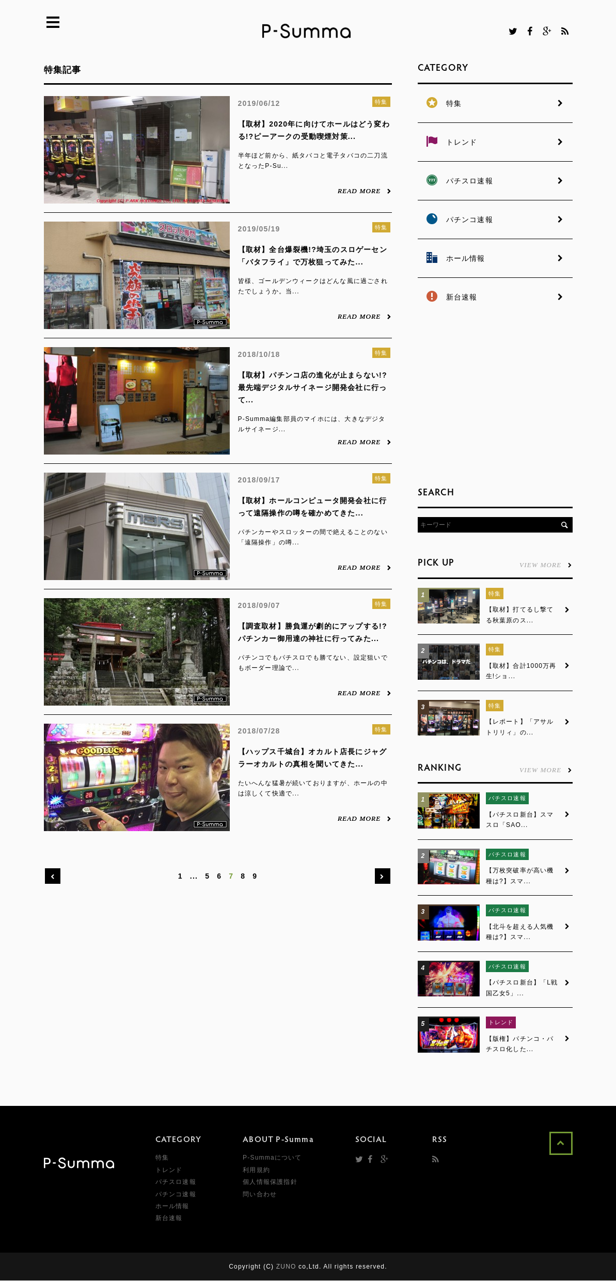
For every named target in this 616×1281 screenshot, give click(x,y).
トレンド (501, 1023)
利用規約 (256, 1170)
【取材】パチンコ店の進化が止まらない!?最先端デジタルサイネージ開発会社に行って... (312, 387)
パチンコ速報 (175, 1194)
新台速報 (169, 1218)
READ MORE (365, 190)
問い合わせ (260, 1194)
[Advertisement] (495, 397)
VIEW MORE (545, 564)
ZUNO (286, 1267)
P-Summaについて (272, 1158)
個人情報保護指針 (270, 1182)
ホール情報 (172, 1206)
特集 (381, 102)
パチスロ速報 (507, 798)
